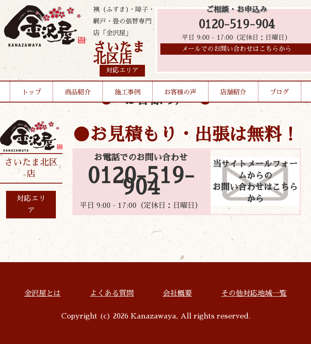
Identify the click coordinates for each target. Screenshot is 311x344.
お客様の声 (180, 92)
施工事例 (128, 92)
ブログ (279, 92)
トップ (31, 92)
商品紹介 (78, 92)
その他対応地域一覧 (254, 293)
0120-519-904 (237, 25)
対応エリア (31, 204)
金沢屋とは (42, 293)
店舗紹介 (233, 92)
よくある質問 (112, 293)
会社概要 (177, 293)
